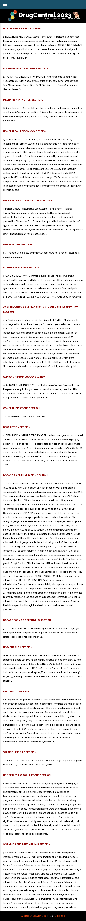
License (59, 915)
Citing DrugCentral (33, 915)
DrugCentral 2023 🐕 (49, 15)
